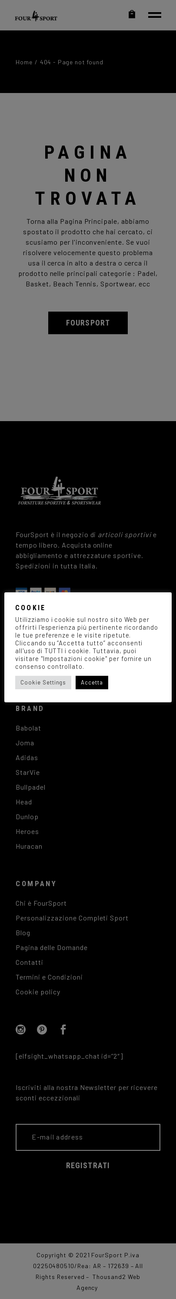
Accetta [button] (92, 682)
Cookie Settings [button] (43, 682)
